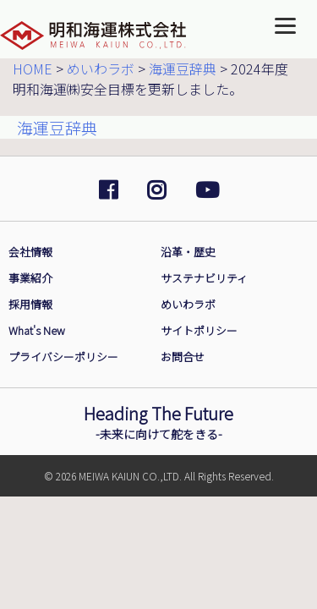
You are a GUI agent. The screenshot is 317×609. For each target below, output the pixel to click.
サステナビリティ (204, 278)
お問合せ (183, 356)
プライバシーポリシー (63, 356)
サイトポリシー (199, 330)
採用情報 (30, 304)
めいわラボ (188, 304)
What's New (36, 330)
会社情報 (30, 252)
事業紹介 (30, 278)
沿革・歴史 (188, 252)
